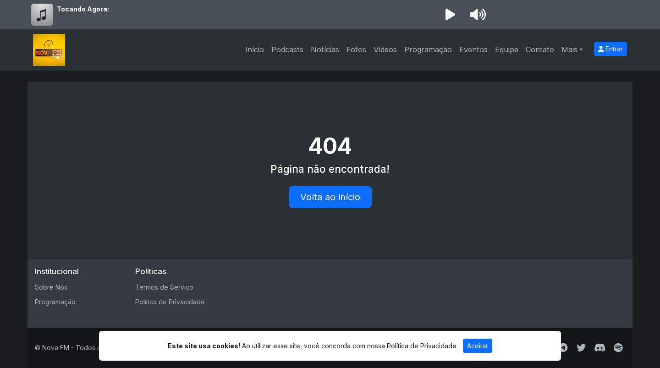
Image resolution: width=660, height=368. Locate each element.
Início (254, 49)
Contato (540, 49)
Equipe (506, 49)
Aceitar (477, 346)
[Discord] (599, 347)
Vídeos (385, 49)
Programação (428, 49)
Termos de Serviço (164, 287)
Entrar (610, 49)
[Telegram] (563, 347)
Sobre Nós (51, 287)
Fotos (356, 49)
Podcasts (287, 49)
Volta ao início (330, 197)
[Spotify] (618, 347)
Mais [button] (569, 49)
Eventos (473, 49)
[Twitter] (581, 347)
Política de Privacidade (170, 302)
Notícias (325, 49)
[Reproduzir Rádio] (450, 15)
